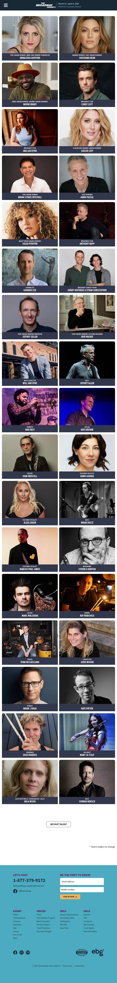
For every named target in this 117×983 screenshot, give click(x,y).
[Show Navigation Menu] (6, 5)
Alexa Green (30, 522)
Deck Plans (64, 928)
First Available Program (46, 918)
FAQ (85, 918)
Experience (17, 924)
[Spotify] (28, 952)
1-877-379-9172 (29, 880)
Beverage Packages (44, 931)
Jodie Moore (87, 661)
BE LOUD (63, 924)
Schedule (16, 921)
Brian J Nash (30, 707)
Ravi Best (30, 429)
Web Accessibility (90, 931)
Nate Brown (87, 429)
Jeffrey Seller (30, 336)
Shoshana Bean (87, 57)
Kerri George (87, 475)
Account (87, 914)
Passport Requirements (69, 914)
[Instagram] (22, 952)
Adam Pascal (87, 196)
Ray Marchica (87, 614)
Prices (39, 914)
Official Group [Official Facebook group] (22, 891)
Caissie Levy (87, 150)
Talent (15, 914)
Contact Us (88, 921)
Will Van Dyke (30, 382)
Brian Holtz (87, 522)
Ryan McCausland (30, 661)
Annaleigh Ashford (30, 57)
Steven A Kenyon (87, 568)
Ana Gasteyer (30, 150)
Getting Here (65, 921)
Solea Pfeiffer (30, 243)
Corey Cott (87, 103)
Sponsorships (89, 924)
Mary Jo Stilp (87, 754)
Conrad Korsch (87, 800)
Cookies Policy (80, 966)
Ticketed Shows (19, 918)
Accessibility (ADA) (67, 918)
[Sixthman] (82, 952)
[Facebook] (16, 952)
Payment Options (43, 924)
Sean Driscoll (30, 475)
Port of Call (17, 934)
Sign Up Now (70, 896)
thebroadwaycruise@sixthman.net (28, 886)
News (15, 938)
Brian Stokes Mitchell (30, 196)
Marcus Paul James (30, 568)
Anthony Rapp (87, 243)
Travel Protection (43, 928)
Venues (16, 931)
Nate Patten (87, 707)
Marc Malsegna (30, 614)
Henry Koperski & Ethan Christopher (87, 289)
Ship (15, 928)
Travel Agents (89, 928)
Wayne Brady (30, 103)
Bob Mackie (87, 336)
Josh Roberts (30, 754)
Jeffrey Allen (87, 382)
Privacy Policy (67, 966)
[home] (58, 5)
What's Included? (43, 921)
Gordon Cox (30, 289)
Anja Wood (30, 800)
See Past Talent (58, 824)
